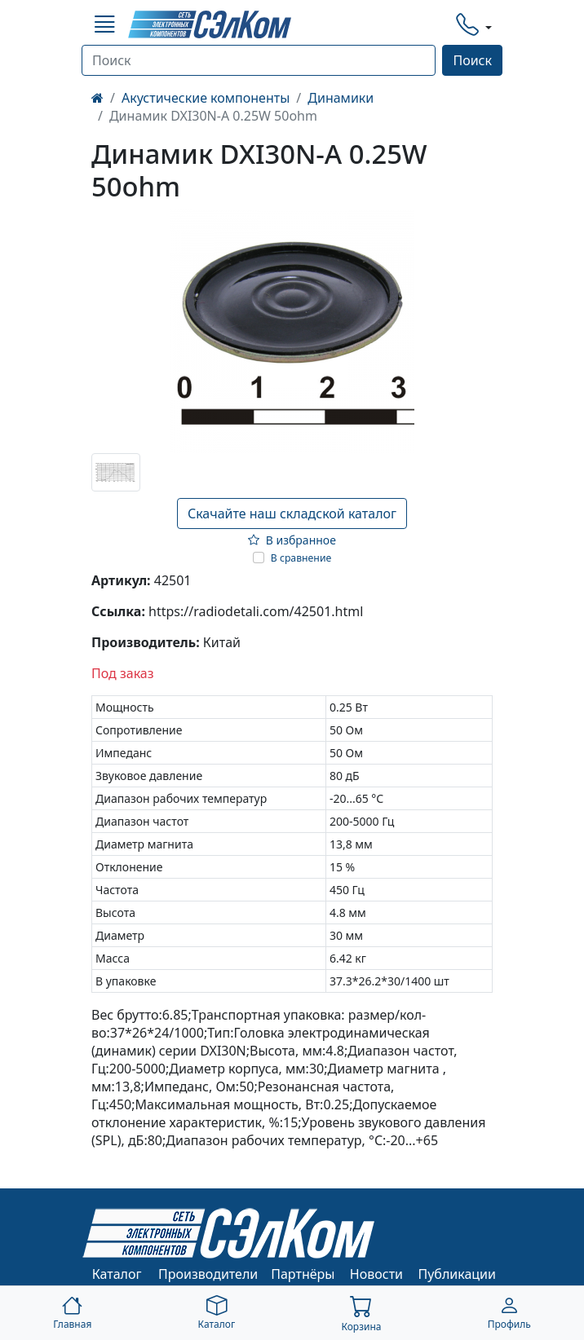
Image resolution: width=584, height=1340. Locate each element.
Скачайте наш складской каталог (292, 513)
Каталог (117, 1274)
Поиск (472, 60)
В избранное (292, 540)
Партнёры (302, 1274)
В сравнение (301, 558)
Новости (376, 1274)
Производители (208, 1274)
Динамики (340, 98)
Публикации (457, 1274)
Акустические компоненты (206, 98)
